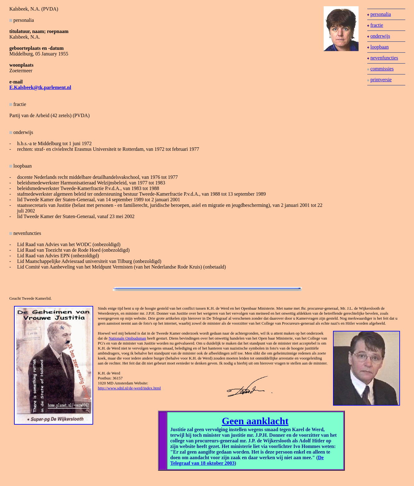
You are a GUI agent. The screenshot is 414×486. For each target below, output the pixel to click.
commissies (380, 68)
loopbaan (378, 47)
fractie (17, 104)
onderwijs (378, 36)
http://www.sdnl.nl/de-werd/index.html (129, 388)
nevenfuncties (382, 57)
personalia (379, 14)
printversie (379, 79)
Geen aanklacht (255, 420)
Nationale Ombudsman (127, 338)
